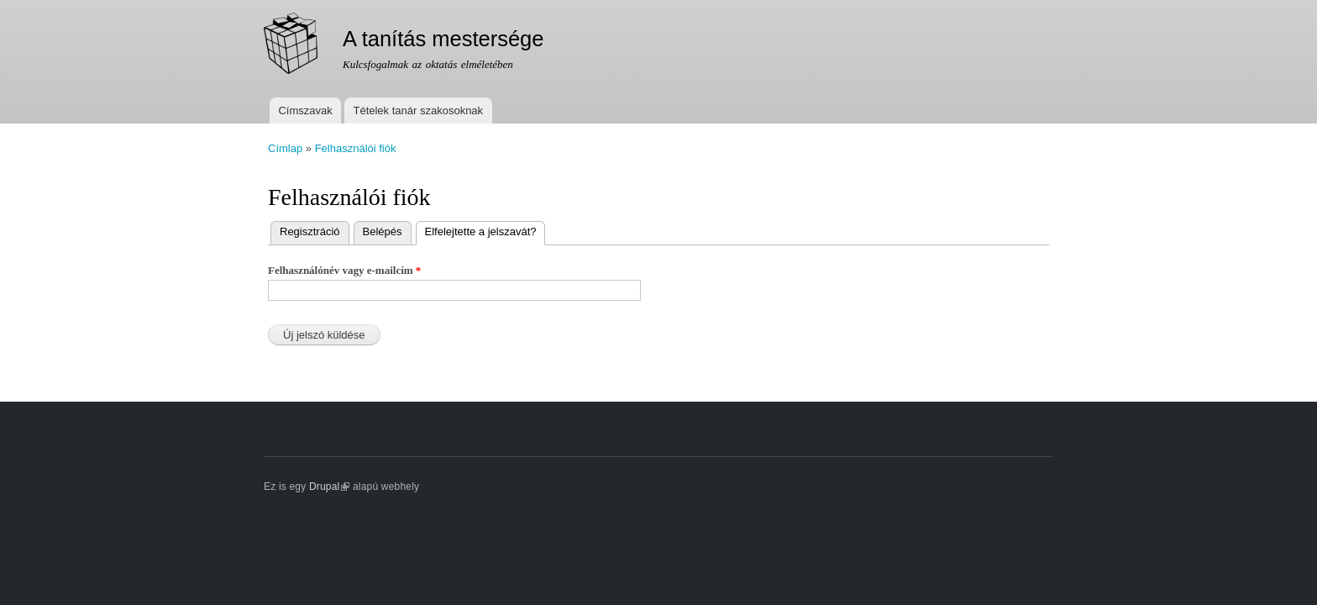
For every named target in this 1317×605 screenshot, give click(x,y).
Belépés (382, 231)
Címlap (285, 148)
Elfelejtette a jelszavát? (485, 230)
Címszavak (305, 110)
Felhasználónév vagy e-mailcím (344, 270)
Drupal (329, 486)
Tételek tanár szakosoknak (418, 110)
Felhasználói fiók (355, 148)
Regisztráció (310, 231)
